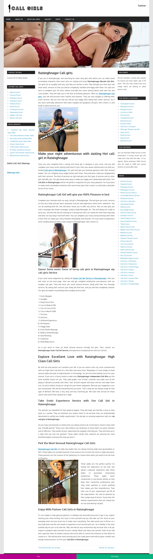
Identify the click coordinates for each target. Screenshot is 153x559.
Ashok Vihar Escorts (127, 227)
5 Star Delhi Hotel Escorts (19, 147)
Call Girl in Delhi (126, 112)
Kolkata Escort (15, 104)
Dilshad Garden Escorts (128, 252)
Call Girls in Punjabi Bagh (129, 284)
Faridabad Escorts (126, 118)
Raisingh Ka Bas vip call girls (49, 548)
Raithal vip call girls (106, 548)
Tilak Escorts (125, 224)
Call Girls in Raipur (127, 270)
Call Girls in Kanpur (127, 272)
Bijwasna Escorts (126, 235)
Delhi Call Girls (33, 19)
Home (8, 19)
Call (38, 556)
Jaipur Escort (124, 132)
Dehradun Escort (16, 98)
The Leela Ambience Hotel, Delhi (22, 135)
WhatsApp (115, 556)
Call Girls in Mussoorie (128, 264)
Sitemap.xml (13, 172)
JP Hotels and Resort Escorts (20, 150)
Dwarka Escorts (126, 184)
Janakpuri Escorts (126, 215)
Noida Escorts (125, 135)
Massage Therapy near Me (130, 129)
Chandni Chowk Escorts (129, 238)
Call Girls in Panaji (127, 281)
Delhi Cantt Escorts (127, 250)
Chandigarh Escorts (127, 104)
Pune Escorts (125, 115)
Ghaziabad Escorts (127, 204)
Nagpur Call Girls (16, 115)
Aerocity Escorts (126, 181)
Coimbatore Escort (16, 109)
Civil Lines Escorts (126, 244)
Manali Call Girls (16, 118)
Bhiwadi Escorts (126, 233)
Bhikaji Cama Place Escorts (130, 230)
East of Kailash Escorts (128, 221)
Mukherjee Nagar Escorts (129, 258)
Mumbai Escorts (126, 109)
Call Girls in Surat (126, 275)
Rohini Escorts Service (128, 193)
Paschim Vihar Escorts (128, 213)
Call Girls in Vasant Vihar (129, 278)
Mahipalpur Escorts (127, 190)
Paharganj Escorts (126, 187)
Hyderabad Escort (16, 112)
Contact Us (69, 19)
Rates (58, 19)
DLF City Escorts (126, 255)
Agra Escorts (125, 138)
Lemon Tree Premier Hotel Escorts (22, 153)
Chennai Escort (15, 95)
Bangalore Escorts (127, 106)
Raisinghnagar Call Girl (47, 449)
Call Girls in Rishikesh (128, 261)
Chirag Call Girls (126, 241)
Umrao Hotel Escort (17, 144)
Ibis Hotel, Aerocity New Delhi (21, 138)
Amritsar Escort (126, 141)
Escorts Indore (125, 124)
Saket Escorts (125, 207)
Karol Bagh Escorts (127, 210)
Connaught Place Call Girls (130, 195)
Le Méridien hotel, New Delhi (20, 141)
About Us (19, 19)
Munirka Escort (125, 121)
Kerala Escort (14, 106)
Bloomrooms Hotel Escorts (19, 155)
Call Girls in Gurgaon (128, 126)
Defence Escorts (126, 247)
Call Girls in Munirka (127, 201)
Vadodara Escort (16, 101)
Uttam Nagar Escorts (128, 218)
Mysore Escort (15, 92)
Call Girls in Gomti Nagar (129, 267)
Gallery (48, 19)
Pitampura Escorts (126, 198)
